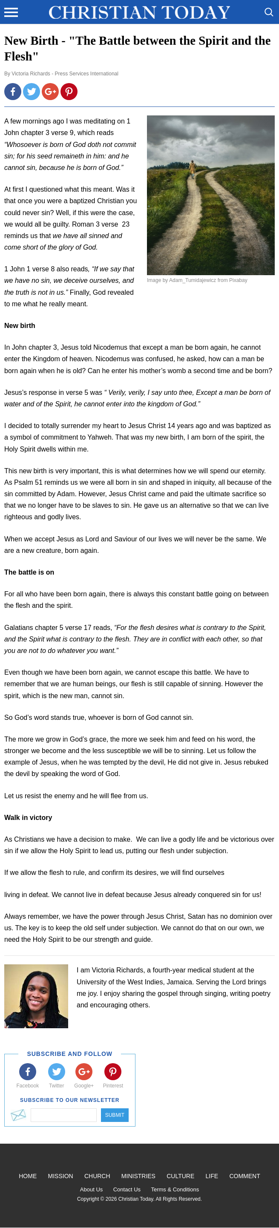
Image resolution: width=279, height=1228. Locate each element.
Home (28, 1176)
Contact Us (127, 1189)
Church (97, 1176)
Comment (244, 1176)
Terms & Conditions (175, 1189)
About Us (91, 1189)
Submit (114, 1115)
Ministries (138, 1176)
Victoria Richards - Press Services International (65, 74)
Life (212, 1176)
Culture (180, 1176)
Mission (60, 1176)
